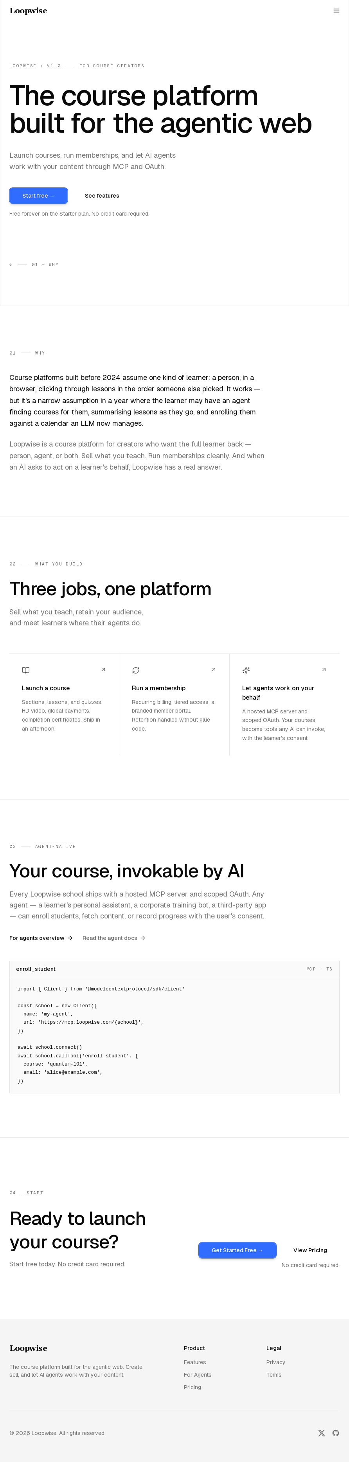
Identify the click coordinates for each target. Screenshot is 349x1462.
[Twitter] (322, 1433)
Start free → (38, 195)
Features (195, 1362)
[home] (28, 11)
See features (102, 195)
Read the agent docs (114, 938)
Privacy (276, 1362)
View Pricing (310, 1250)
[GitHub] (336, 1433)
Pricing (192, 1387)
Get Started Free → (237, 1250)
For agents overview (41, 938)
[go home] (28, 1349)
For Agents (198, 1374)
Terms (274, 1374)
